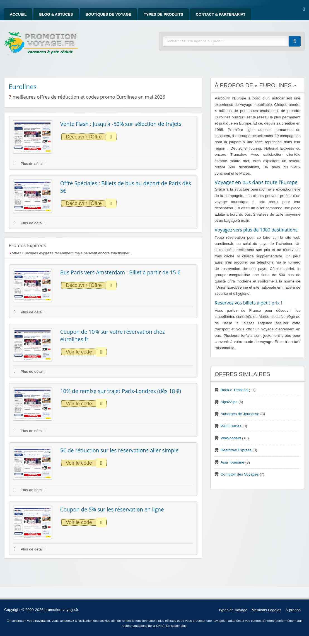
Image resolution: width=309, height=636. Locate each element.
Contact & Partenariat (220, 14)
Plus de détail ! (29, 164)
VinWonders (231, 438)
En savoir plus (176, 625)
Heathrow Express (236, 450)
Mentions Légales (266, 610)
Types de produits (163, 14)
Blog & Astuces (56, 14)
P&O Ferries (231, 426)
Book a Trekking (234, 390)
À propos (293, 610)
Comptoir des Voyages (240, 474)
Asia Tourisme (232, 462)
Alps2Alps (229, 402)
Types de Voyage (232, 610)
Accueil (18, 14)
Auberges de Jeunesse (240, 414)
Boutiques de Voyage (108, 14)
